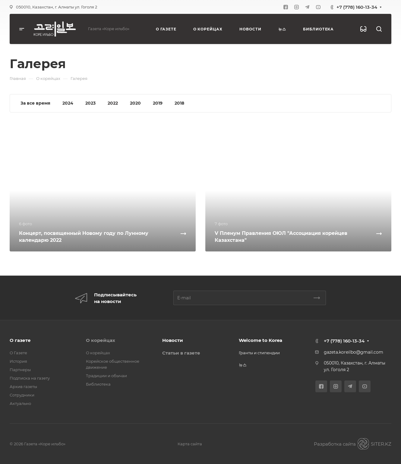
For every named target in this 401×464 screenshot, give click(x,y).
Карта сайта (190, 443)
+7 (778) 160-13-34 (356, 7)
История (18, 361)
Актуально (20, 403)
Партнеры (20, 369)
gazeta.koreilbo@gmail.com (353, 352)
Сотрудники (22, 395)
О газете (20, 340)
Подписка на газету (30, 378)
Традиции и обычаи (106, 375)
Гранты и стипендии (259, 352)
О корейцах (100, 340)
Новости (172, 340)
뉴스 (243, 364)
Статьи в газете (181, 353)
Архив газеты (23, 386)
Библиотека (98, 384)
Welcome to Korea (260, 340)
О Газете (18, 352)
